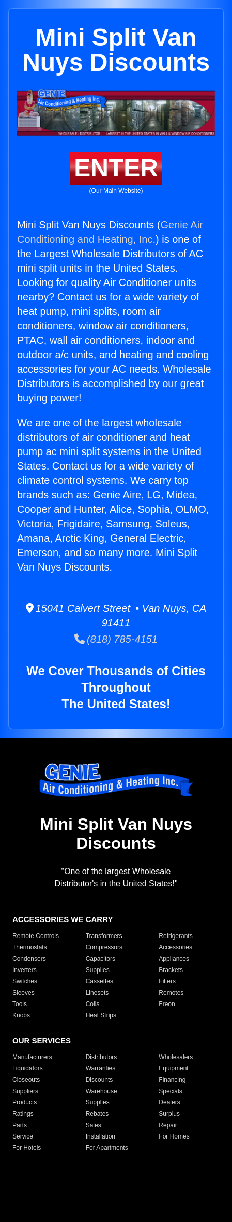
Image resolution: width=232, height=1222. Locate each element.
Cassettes (99, 981)
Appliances (174, 958)
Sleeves (23, 992)
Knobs (21, 1015)
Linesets (97, 992)
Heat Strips (101, 1015)
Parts (19, 1125)
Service (22, 1136)
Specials (170, 1091)
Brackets (171, 970)
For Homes (174, 1136)
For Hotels (26, 1147)
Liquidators (27, 1068)
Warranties (101, 1068)
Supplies (98, 970)
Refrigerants (175, 936)
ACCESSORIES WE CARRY (62, 919)
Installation (100, 1136)
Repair (168, 1125)
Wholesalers (176, 1057)
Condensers (29, 958)
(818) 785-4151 (116, 639)
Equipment (173, 1068)
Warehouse (101, 1091)
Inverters (24, 970)
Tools (19, 1004)
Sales (93, 1125)
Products (24, 1102)
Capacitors (100, 958)
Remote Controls (35, 936)
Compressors (104, 947)
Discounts (99, 1079)
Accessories (175, 947)
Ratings (23, 1113)
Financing (172, 1079)
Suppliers (25, 1091)
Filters (167, 981)
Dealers (169, 1102)
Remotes (171, 992)
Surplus (169, 1113)
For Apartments (107, 1147)
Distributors (101, 1057)
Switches (24, 981)
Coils (93, 1004)
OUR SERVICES (41, 1040)
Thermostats (29, 947)
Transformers (104, 936)
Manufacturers (32, 1057)
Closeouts (26, 1079)
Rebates (97, 1113)
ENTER (116, 167)
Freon (167, 1004)
